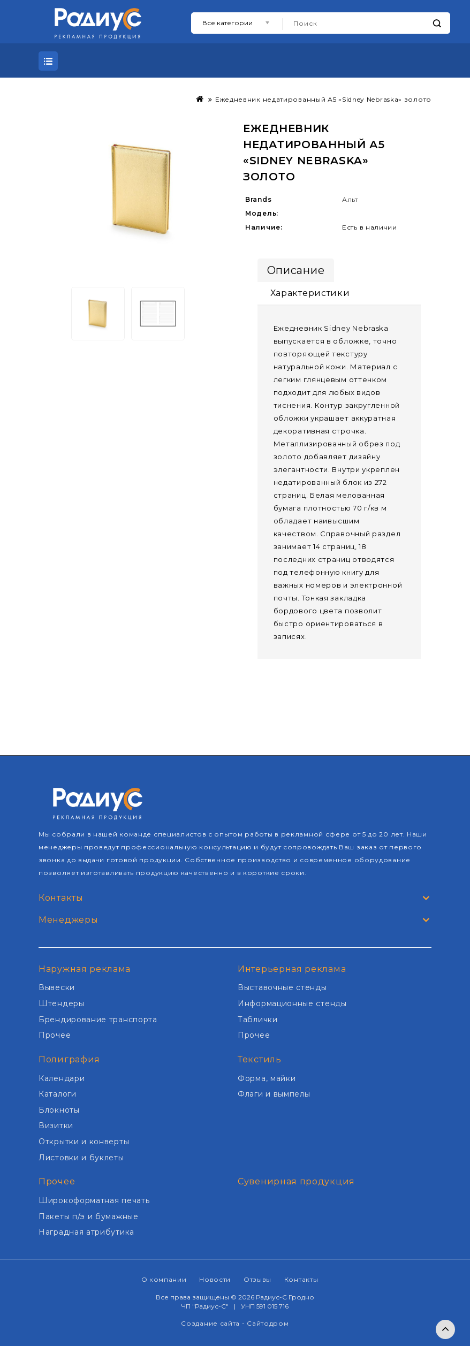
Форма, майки (266, 1078)
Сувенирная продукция (296, 1181)
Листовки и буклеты (81, 1157)
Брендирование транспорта (98, 1019)
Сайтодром (268, 1323)
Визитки (56, 1125)
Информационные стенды (292, 1003)
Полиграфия (69, 1059)
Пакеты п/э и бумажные (89, 1216)
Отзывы (257, 1279)
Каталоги (58, 1094)
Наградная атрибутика (86, 1232)
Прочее (55, 1035)
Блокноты (59, 1110)
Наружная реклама (85, 969)
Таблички (258, 1019)
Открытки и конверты (84, 1141)
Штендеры (62, 1003)
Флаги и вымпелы (274, 1094)
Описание (296, 270)
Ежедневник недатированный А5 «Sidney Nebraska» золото (323, 99)
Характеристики (310, 293)
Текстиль (260, 1059)
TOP (445, 1329)
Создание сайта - (214, 1323)
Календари (62, 1078)
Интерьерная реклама (292, 969)
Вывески (57, 987)
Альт (350, 199)
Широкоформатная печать (94, 1200)
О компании (164, 1279)
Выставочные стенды (282, 987)
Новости (215, 1279)
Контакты (301, 1279)
